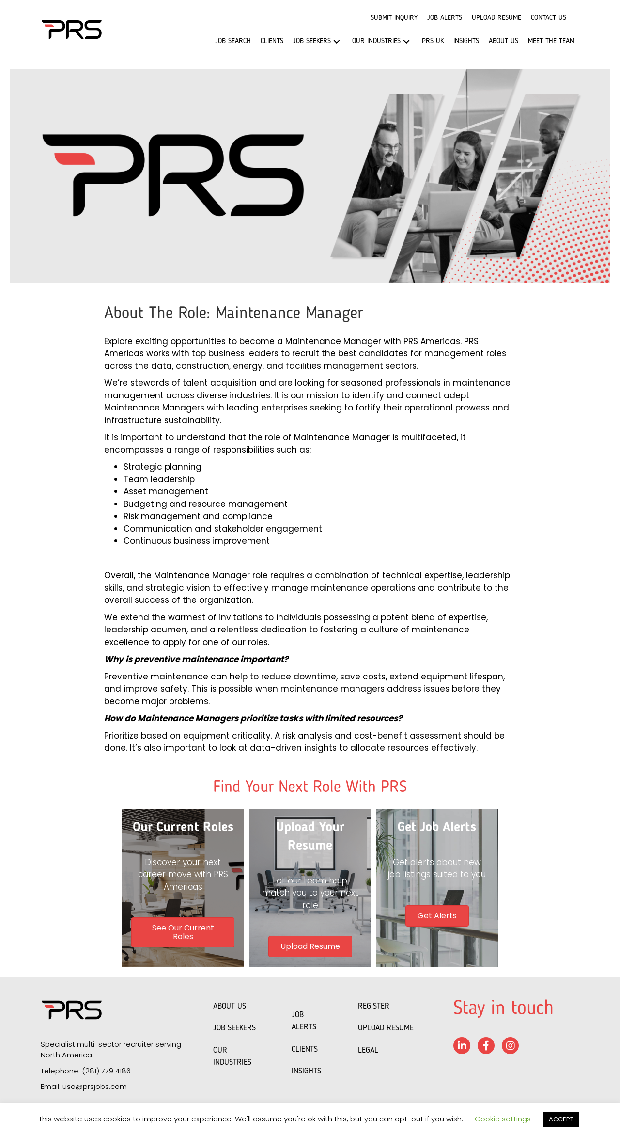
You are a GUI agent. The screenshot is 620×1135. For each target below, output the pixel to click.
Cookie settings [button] (503, 1119)
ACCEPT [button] (561, 1119)
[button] (336, 41)
